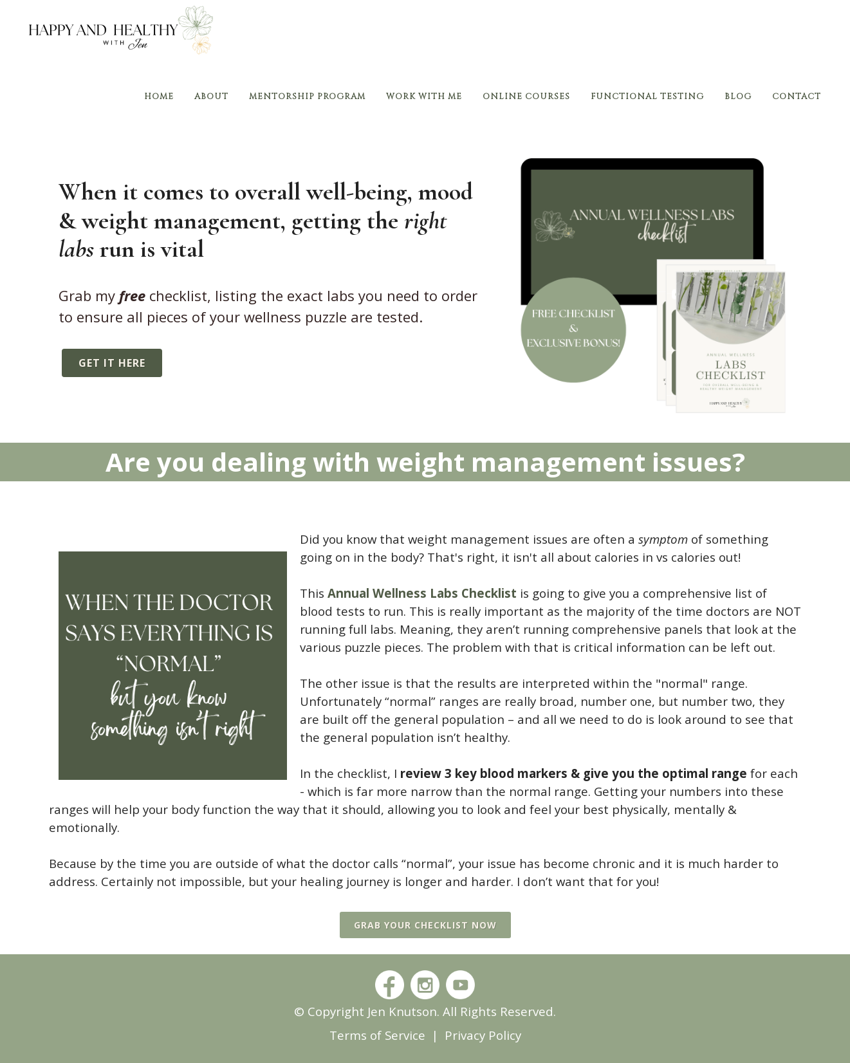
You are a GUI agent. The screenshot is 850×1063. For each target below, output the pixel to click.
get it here (112, 363)
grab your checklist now (425, 925)
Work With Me (424, 96)
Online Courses (526, 96)
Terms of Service (377, 1035)
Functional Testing (647, 96)
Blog (738, 96)
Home (159, 96)
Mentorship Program (307, 96)
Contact (796, 96)
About (211, 96)
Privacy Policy (483, 1035)
